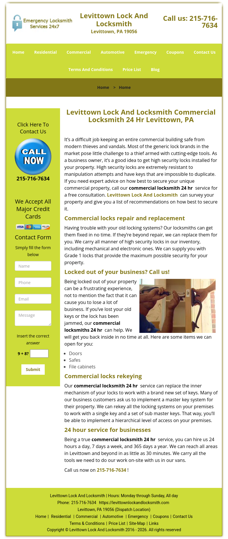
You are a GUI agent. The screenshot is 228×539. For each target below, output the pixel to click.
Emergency (145, 52)
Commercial (79, 52)
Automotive (113, 52)
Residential (45, 52)
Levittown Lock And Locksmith (142, 195)
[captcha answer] (39, 353)
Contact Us (205, 52)
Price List (132, 69)
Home (18, 52)
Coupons (175, 52)
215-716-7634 (203, 21)
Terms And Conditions (90, 69)
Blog (155, 69)
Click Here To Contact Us (33, 128)
